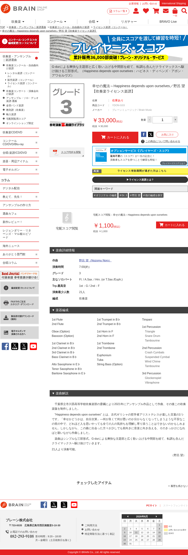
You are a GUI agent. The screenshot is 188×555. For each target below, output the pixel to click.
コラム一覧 (120, 11)
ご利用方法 (91, 525)
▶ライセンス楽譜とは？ (140, 179)
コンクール (56, 21)
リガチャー (129, 21)
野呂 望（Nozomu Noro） (95, 260)
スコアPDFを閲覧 (71, 152)
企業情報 (134, 3)
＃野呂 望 (135, 195)
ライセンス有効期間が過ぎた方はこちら (142, 170)
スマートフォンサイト (175, 505)
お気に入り (167, 134)
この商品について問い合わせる (160, 141)
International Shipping (174, 3)
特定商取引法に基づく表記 (100, 533)
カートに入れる (115, 137)
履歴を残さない (179, 486)
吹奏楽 (17, 21)
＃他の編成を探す (153, 195)
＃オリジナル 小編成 (105, 195)
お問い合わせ (149, 3)
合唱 (93, 21)
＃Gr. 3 (123, 195)
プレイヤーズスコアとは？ (173, 163)
